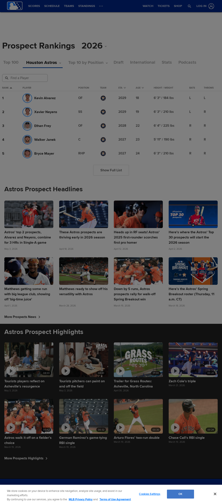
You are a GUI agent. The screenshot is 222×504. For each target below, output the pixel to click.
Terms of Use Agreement (115, 499)
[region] (111, 494)
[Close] (215, 494)
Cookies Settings (149, 494)
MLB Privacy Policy (81, 499)
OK (180, 494)
